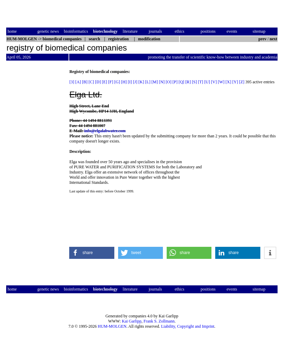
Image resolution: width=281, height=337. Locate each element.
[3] (71, 82)
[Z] (241, 82)
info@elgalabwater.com (104, 130)
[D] (98, 82)
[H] (124, 82)
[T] (200, 82)
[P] (175, 82)
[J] (135, 82)
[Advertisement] (35, 172)
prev (263, 38)
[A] (78, 82)
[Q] (181, 82)
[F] (110, 82)
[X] (228, 82)
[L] (147, 82)
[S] (194, 82)
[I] (130, 82)
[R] (188, 82)
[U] (207, 82)
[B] (84, 82)
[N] (162, 82)
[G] (117, 82)
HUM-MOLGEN (112, 326)
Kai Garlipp (132, 321)
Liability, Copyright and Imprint (188, 326)
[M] (155, 82)
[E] (104, 82)
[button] (91, 253)
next (273, 38)
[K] (141, 82)
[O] (168, 82)
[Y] (235, 82)
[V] (214, 82)
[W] (221, 82)
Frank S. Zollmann (159, 321)
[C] (91, 82)
